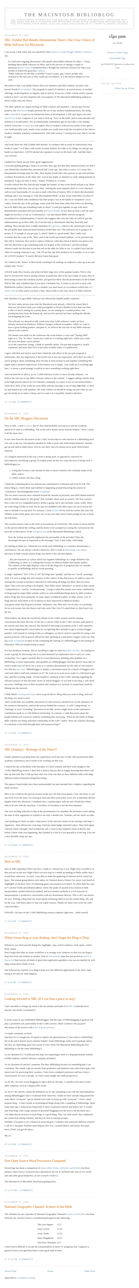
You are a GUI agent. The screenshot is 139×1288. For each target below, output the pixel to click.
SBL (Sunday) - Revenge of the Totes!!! (31, 749)
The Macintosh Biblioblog (69, 14)
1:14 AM (12, 402)
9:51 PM (12, 921)
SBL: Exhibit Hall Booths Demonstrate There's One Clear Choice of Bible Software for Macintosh (49, 42)
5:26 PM (12, 1144)
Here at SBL (13, 861)
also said (20, 669)
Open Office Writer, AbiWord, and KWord (61, 1168)
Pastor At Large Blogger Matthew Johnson (71, 51)
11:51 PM (12, 1259)
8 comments (25, 402)
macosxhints (54, 956)
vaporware (56, 226)
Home (50, 1271)
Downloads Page (118, 58)
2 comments (25, 921)
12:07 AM (12, 1190)
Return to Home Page (117, 52)
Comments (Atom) (26, 1277)
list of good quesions (44, 1027)
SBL (70, 1006)
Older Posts (89, 1271)
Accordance (25, 89)
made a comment (16, 640)
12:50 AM (12, 845)
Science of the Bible (76, 1214)
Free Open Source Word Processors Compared (35, 1161)
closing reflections (27, 694)
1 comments (26, 1190)
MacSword (22, 110)
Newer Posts (10, 1271)
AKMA (55, 510)
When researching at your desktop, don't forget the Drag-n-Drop (47, 937)
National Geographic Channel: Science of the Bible (38, 1207)
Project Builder (53, 210)
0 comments (25, 733)
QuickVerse (10, 118)
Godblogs (45, 491)
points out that (72, 650)
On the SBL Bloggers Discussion (26, 418)
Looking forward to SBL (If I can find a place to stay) (40, 999)
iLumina (26, 125)
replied (40, 70)
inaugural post (39, 531)
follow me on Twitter (124, 88)
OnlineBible (15, 114)
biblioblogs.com (72, 549)
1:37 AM (12, 733)
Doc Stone (25, 67)
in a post (27, 425)
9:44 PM (12, 982)
